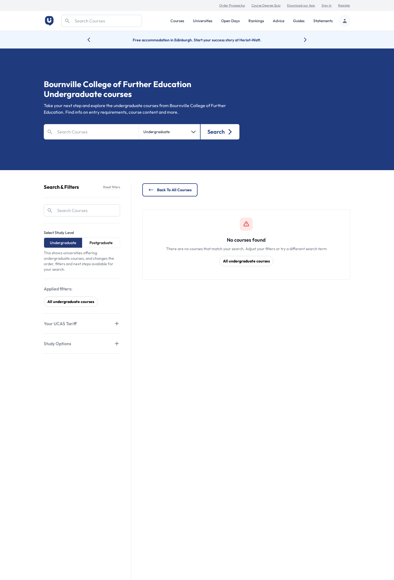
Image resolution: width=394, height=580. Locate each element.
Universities (202, 20)
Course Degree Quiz (265, 5)
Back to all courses (170, 190)
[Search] (101, 21)
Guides (299, 20)
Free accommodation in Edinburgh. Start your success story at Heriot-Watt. (197, 40)
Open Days (230, 20)
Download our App (301, 5)
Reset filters (111, 187)
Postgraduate (100, 242)
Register (344, 5)
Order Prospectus (232, 5)
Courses (177, 20)
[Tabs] (82, 323)
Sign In (326, 5)
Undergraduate (63, 242)
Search (220, 131)
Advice (278, 20)
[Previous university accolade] (93, 40)
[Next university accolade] (300, 40)
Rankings (256, 20)
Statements (323, 20)
